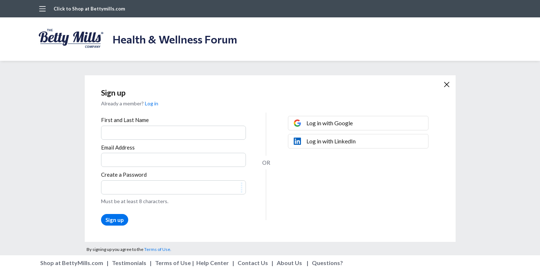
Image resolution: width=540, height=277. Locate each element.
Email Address (118, 147)
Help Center (212, 262)
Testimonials (129, 262)
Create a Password (124, 174)
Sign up (114, 220)
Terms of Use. (157, 249)
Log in (151, 103)
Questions (326, 262)
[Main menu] (42, 8)
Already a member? (129, 103)
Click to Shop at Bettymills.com (89, 9)
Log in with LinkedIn (331, 141)
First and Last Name (125, 120)
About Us (289, 262)
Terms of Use (173, 262)
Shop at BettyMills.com (71, 262)
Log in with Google (329, 122)
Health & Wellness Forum (175, 39)
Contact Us (253, 262)
